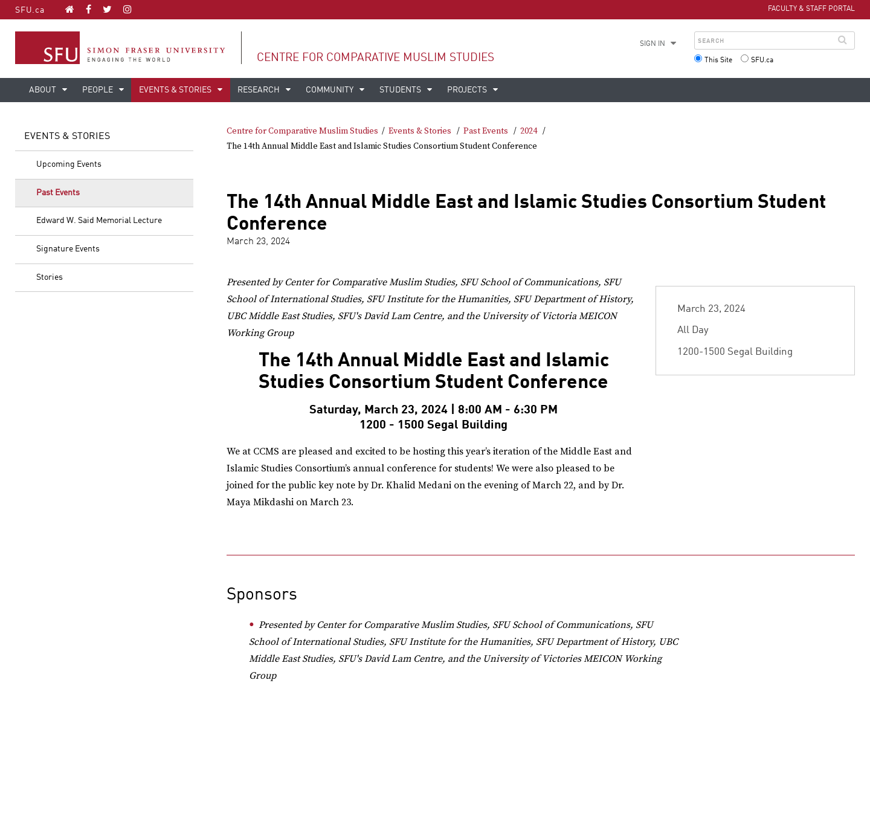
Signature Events (68, 249)
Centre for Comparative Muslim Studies (375, 57)
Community (330, 90)
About (43, 90)
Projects (468, 90)
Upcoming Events (69, 164)
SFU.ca (30, 10)
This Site (718, 60)
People (98, 90)
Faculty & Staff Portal (811, 9)
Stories (49, 277)
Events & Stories (176, 90)
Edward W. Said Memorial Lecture (99, 220)
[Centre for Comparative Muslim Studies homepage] (69, 9)
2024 (528, 131)
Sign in (652, 44)
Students (401, 90)
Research (259, 90)
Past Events (58, 193)
